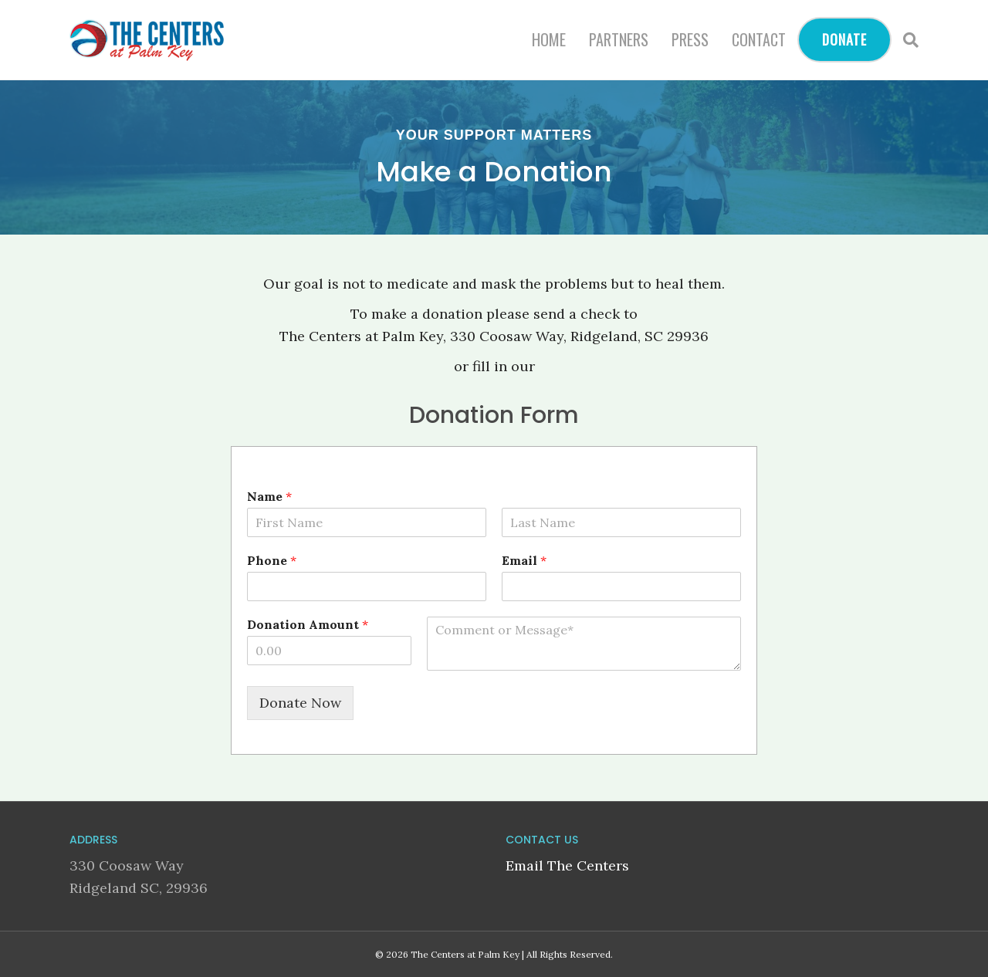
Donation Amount (307, 624)
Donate (844, 39)
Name (269, 496)
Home (549, 39)
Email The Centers (567, 865)
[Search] (905, 40)
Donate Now (300, 703)
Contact (759, 39)
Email (524, 560)
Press (690, 39)
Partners (618, 39)
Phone (271, 560)
